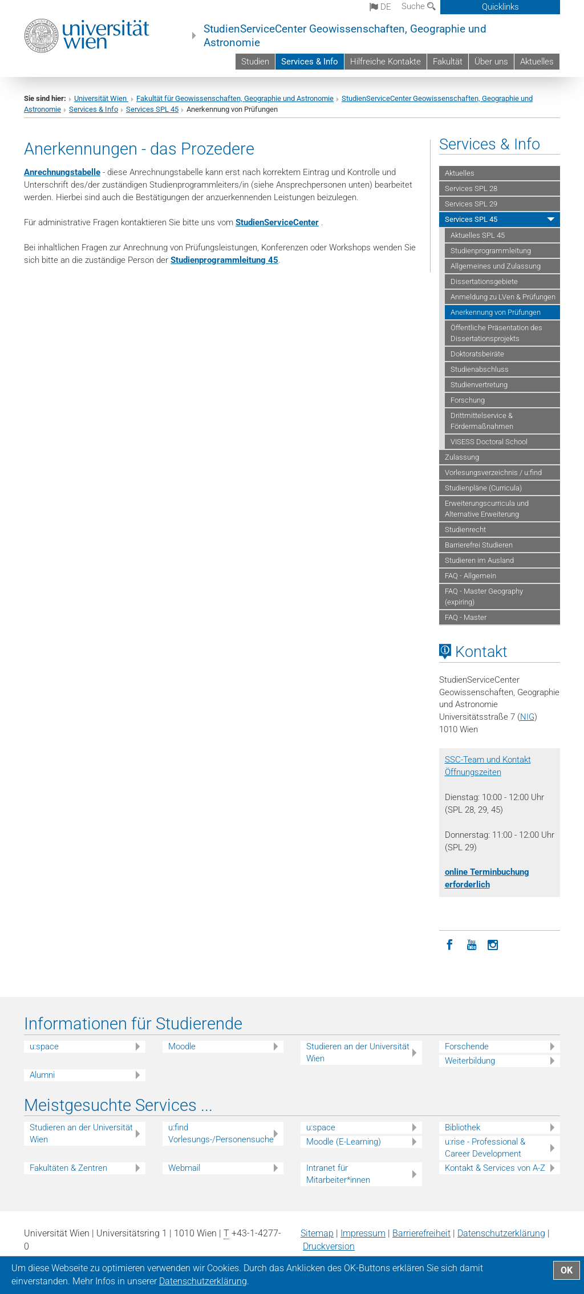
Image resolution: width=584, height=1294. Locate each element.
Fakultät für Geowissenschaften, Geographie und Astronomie (235, 98)
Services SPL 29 (471, 204)
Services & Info (309, 61)
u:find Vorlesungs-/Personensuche (221, 1133)
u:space (44, 1046)
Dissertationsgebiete (484, 281)
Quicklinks (500, 7)
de (380, 7)
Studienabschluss (480, 369)
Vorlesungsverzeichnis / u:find (493, 472)
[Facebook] (450, 944)
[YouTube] (471, 944)
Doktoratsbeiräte (477, 354)
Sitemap (317, 1233)
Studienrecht (465, 529)
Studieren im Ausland (479, 560)
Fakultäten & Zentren (68, 1168)
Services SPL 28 (471, 188)
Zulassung (462, 457)
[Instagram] (493, 944)
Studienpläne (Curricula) (483, 488)
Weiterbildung (470, 1061)
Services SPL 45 (152, 109)
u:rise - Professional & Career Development (485, 1148)
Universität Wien (101, 98)
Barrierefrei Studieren (479, 545)
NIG (527, 717)
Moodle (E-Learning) (343, 1142)
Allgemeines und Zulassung (496, 266)
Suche (419, 6)
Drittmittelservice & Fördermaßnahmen (482, 421)
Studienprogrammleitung (491, 250)
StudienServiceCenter (277, 222)
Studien (255, 61)
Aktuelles (537, 61)
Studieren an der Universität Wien (357, 1052)
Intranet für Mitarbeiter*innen (338, 1174)
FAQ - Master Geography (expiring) (484, 596)
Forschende (467, 1046)
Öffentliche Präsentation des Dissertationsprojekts (496, 333)
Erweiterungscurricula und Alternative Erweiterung (487, 508)
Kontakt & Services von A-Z (495, 1168)
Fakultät (448, 61)
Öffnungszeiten (473, 772)
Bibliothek (462, 1127)
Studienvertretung (479, 384)
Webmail (184, 1168)
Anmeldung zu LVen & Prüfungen (503, 297)
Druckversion (329, 1246)
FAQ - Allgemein (470, 575)
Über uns (491, 61)
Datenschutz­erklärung (501, 1233)
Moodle (182, 1046)
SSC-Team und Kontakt (488, 760)
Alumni (42, 1075)
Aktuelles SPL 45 (478, 235)
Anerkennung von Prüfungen (496, 312)
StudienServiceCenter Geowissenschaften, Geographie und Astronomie (345, 36)
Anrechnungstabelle (62, 172)
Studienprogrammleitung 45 (224, 260)
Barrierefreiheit (421, 1233)
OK (567, 1270)
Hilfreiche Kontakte (385, 61)
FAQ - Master (465, 617)
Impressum (363, 1233)
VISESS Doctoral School (489, 441)
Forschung (468, 400)
